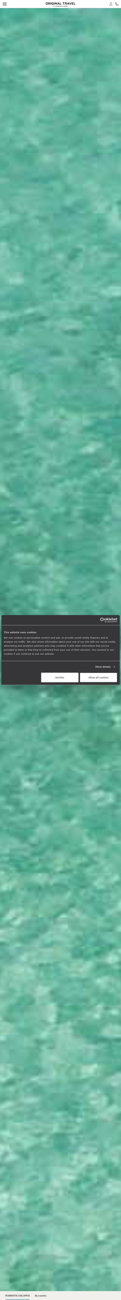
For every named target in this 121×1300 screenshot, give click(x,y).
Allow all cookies (98, 677)
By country (40, 1295)
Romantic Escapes (17, 1295)
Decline (59, 677)
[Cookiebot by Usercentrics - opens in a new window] (102, 620)
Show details (103, 666)
